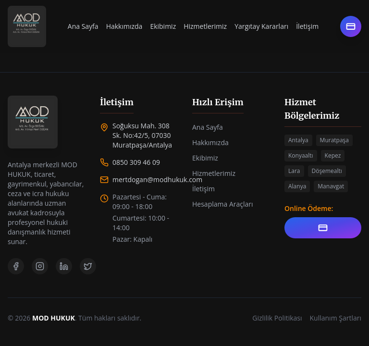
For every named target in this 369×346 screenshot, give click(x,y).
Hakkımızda (124, 26)
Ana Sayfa (83, 26)
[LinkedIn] (64, 266)
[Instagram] (40, 266)
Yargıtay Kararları (261, 26)
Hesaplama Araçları (222, 204)
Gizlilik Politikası (277, 317)
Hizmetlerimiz (205, 26)
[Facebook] (16, 266)
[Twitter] (88, 266)
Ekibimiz (163, 26)
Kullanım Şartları (335, 317)
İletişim (307, 26)
